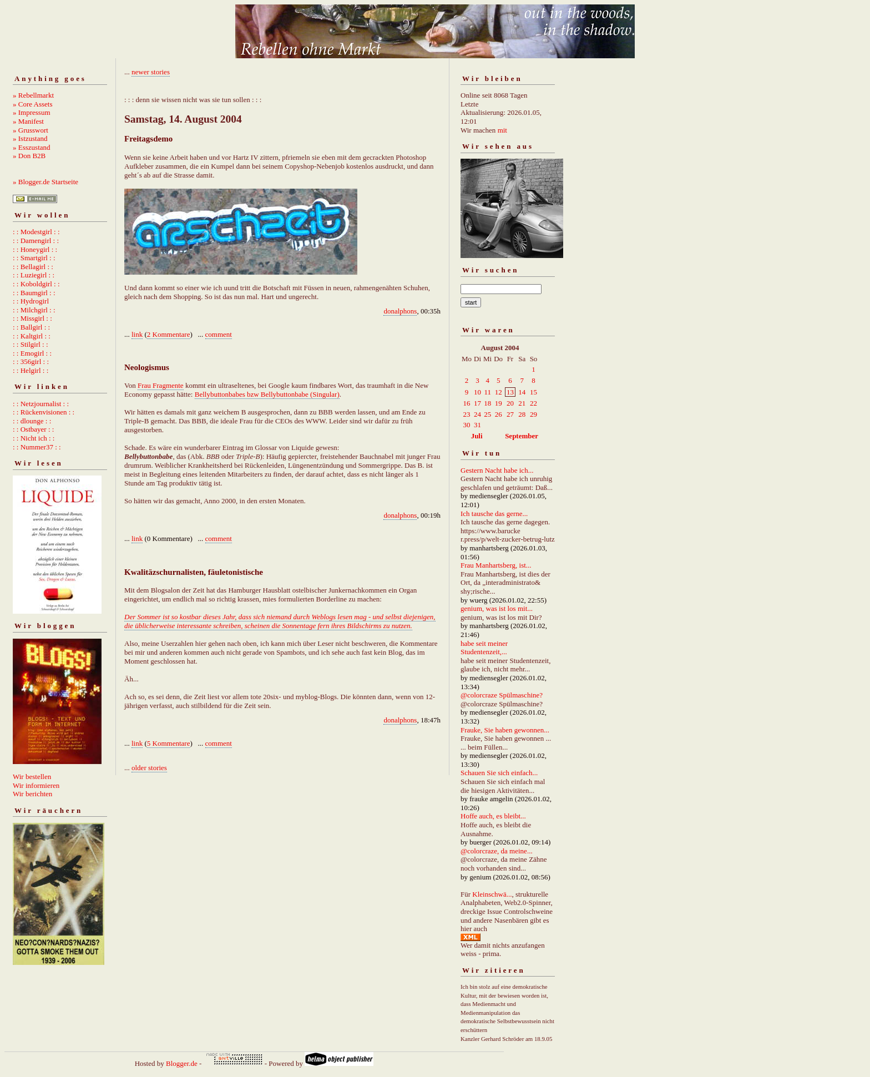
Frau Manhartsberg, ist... (496, 565)
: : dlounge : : (32, 421)
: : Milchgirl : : (34, 310)
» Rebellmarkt (33, 95)
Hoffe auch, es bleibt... (493, 816)
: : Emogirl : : (32, 353)
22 (533, 403)
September (521, 436)
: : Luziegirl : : (33, 275)
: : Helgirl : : (30, 370)
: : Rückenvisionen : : (43, 412)
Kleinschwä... (492, 894)
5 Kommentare (168, 743)
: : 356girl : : (31, 361)
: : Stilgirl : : (30, 344)
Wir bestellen (32, 776)
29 (533, 414)
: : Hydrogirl (31, 301)
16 (467, 403)
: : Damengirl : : (36, 240)
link (137, 334)
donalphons (400, 311)
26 (498, 414)
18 (487, 403)
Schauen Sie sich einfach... (499, 772)
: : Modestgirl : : (36, 231)
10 (477, 392)
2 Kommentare (168, 334)
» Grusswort (30, 130)
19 (498, 403)
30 (467, 425)
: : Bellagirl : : (33, 266)
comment (218, 334)
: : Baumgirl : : (34, 293)
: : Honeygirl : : (35, 249)
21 (521, 403)
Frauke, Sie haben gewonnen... (505, 730)
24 (477, 414)
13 (510, 392)
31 (477, 425)
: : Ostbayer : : (33, 429)
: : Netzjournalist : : (41, 404)
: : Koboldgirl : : (36, 284)
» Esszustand (31, 147)
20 (510, 403)
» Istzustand (30, 138)
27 (510, 414)
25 (487, 414)
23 (467, 414)
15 (533, 392)
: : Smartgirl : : (34, 258)
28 (521, 414)
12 (498, 392)
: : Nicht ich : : (33, 438)
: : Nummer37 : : (37, 447)
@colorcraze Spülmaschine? (502, 695)
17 (477, 403)
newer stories (150, 72)
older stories (149, 767)
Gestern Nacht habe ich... (497, 470)
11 (487, 392)
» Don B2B (29, 155)
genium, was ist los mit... (497, 608)
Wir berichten (32, 794)
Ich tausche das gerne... (494, 513)
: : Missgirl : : (32, 318)
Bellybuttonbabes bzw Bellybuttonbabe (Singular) (267, 394)
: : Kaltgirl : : (31, 336)
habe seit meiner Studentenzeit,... (484, 647)
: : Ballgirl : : (31, 327)
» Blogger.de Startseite (45, 182)
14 (521, 392)
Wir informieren (36, 785)
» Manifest (28, 121)
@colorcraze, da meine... (497, 851)
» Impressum (31, 112)
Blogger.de (182, 1063)
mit (502, 130)
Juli (477, 436)
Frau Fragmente (161, 385)
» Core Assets (33, 104)
